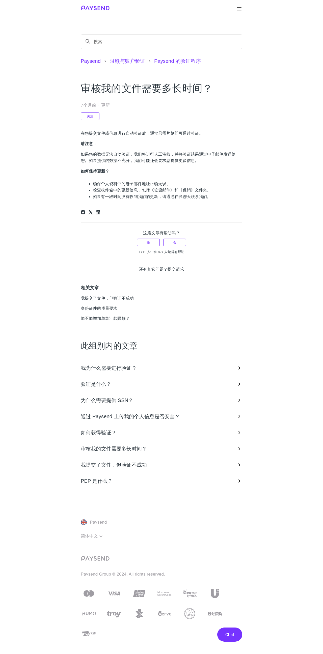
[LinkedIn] (98, 212)
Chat (229, 634)
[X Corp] (90, 212)
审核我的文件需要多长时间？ (161, 449)
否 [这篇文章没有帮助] (174, 242)
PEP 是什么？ (161, 481)
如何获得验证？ (161, 433)
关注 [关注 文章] (90, 116)
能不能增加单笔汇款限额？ (105, 318)
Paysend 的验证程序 (177, 61)
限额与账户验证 (127, 61)
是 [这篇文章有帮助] (148, 242)
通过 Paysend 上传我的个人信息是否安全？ (161, 416)
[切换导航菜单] (239, 9)
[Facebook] (83, 212)
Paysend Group (96, 574)
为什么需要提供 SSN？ (161, 400)
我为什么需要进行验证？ (161, 368)
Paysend (91, 61)
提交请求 (176, 269)
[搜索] (166, 42)
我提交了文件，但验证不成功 (107, 298)
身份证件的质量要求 (99, 308)
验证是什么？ (161, 384)
